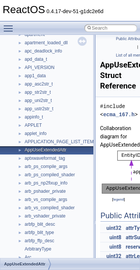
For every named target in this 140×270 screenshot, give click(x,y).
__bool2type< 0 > (42, 139)
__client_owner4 (41, 246)
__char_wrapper (41, 238)
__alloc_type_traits (43, 73)
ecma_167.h (118, 114)
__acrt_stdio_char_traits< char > (57, 40)
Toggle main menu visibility (10, 25)
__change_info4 (40, 222)
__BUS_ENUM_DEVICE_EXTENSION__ (66, 180)
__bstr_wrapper (40, 164)
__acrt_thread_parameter (50, 65)
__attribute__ (38, 90)
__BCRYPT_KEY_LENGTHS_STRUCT (64, 114)
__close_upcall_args (45, 255)
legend (118, 199)
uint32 (113, 228)
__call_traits (37, 197)
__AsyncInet (37, 81)
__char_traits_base (44, 230)
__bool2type (37, 131)
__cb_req (34, 213)
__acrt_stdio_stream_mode (52, 57)
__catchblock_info (42, 205)
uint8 (115, 237)
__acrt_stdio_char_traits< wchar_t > (60, 48)
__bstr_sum (36, 156)
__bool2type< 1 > (42, 147)
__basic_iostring (41, 106)
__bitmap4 (35, 123)
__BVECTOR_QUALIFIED (51, 189)
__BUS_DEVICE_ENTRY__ (53, 172)
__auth (31, 98)
